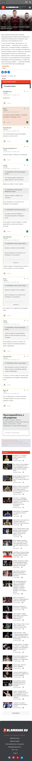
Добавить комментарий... (12, 432)
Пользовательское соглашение (14, 744)
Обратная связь (14, 738)
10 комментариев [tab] (10, 86)
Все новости (16, 713)
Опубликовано (11, 95)
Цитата (9, 103)
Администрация (14, 741)
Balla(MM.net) (7, 91)
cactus (5, 165)
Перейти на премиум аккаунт (14, 735)
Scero (5, 108)
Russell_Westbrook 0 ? (10, 148)
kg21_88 (5, 390)
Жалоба (4, 78)
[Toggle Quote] (5, 172)
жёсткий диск (7, 127)
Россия (3, 76)
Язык (15, 753)
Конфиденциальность (14, 747)
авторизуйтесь (12, 423)
